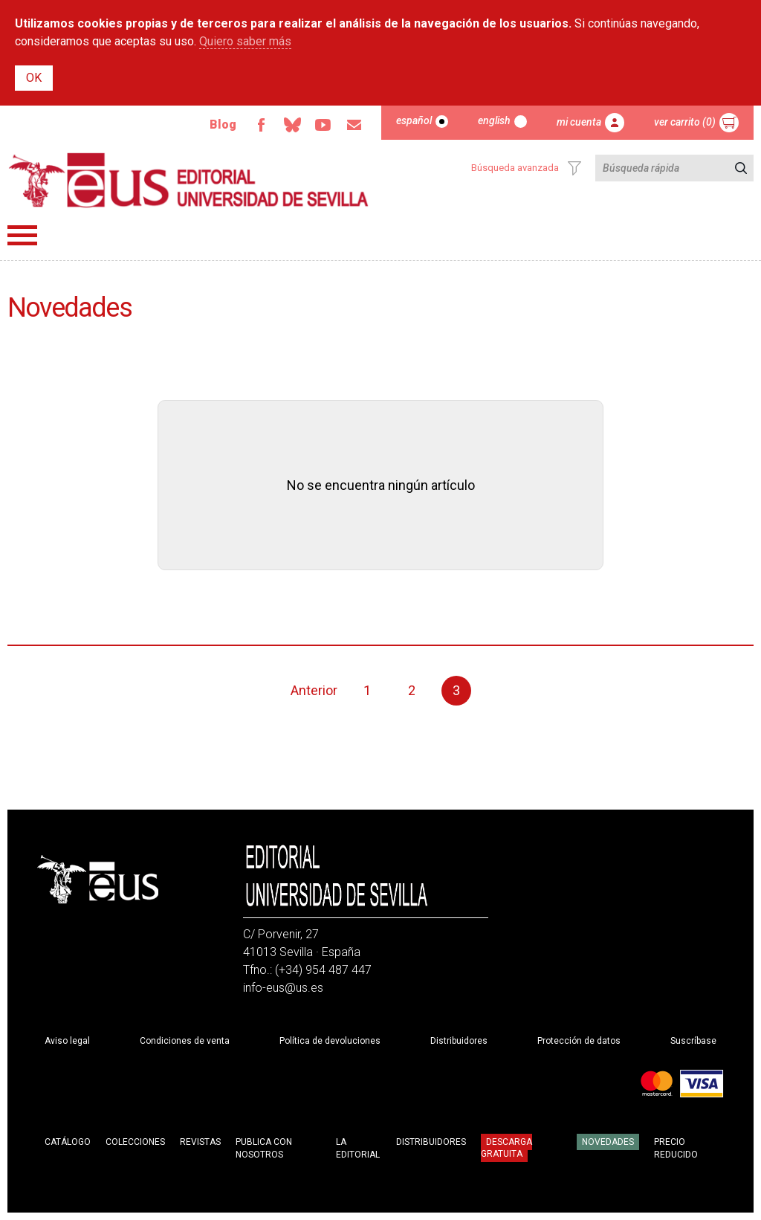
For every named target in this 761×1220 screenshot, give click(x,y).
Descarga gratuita (506, 1148)
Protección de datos (579, 1041)
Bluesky (292, 125)
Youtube (323, 125)
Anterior (314, 690)
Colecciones (135, 1142)
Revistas (200, 1142)
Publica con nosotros (264, 1148)
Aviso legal (67, 1041)
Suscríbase (693, 1041)
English (494, 120)
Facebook (261, 125)
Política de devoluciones (329, 1041)
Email (354, 125)
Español (414, 120)
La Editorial (358, 1148)
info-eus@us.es (283, 988)
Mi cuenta (579, 122)
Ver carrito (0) (685, 122)
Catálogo (68, 1142)
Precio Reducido (676, 1148)
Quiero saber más (245, 41)
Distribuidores (459, 1041)
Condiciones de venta (185, 1041)
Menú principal (22, 235)
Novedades (608, 1142)
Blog (223, 124)
